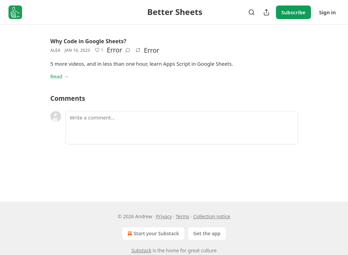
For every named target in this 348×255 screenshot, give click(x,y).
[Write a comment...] (181, 127)
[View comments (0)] (127, 50)
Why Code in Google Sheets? (88, 41)
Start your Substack (152, 233)
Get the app (207, 233)
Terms (182, 216)
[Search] (251, 12)
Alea (55, 50)
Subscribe (293, 12)
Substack (142, 250)
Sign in (327, 12)
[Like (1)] (99, 50)
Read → (59, 76)
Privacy (164, 216)
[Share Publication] (266, 12)
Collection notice (211, 216)
